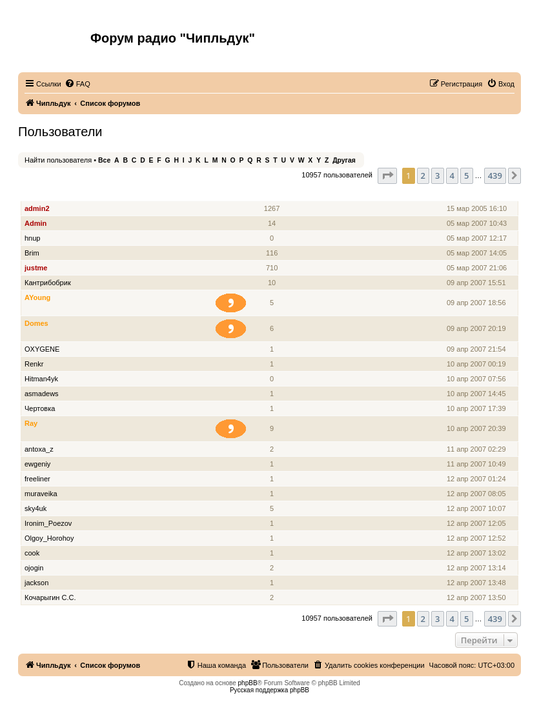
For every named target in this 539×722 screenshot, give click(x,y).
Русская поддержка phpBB (269, 690)
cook (32, 553)
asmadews (42, 393)
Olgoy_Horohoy (49, 538)
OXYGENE (42, 349)
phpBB (248, 683)
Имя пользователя (57, 193)
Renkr (34, 364)
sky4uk (35, 508)
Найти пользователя (58, 160)
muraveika (41, 493)
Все (104, 160)
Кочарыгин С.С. (50, 597)
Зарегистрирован (477, 193)
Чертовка (40, 408)
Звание (236, 193)
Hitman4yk (41, 379)
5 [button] (466, 175)
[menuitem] (77, 84)
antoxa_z (39, 449)
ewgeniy (37, 464)
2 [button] (423, 175)
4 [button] (452, 175)
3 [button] (437, 175)
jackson (36, 583)
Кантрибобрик (48, 282)
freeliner (37, 479)
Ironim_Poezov (48, 523)
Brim (32, 253)
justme (36, 268)
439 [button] (495, 175)
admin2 (37, 208)
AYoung (37, 297)
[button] (387, 175)
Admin (35, 223)
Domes (36, 323)
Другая (344, 160)
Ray (31, 423)
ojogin (34, 568)
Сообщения (272, 193)
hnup (32, 238)
